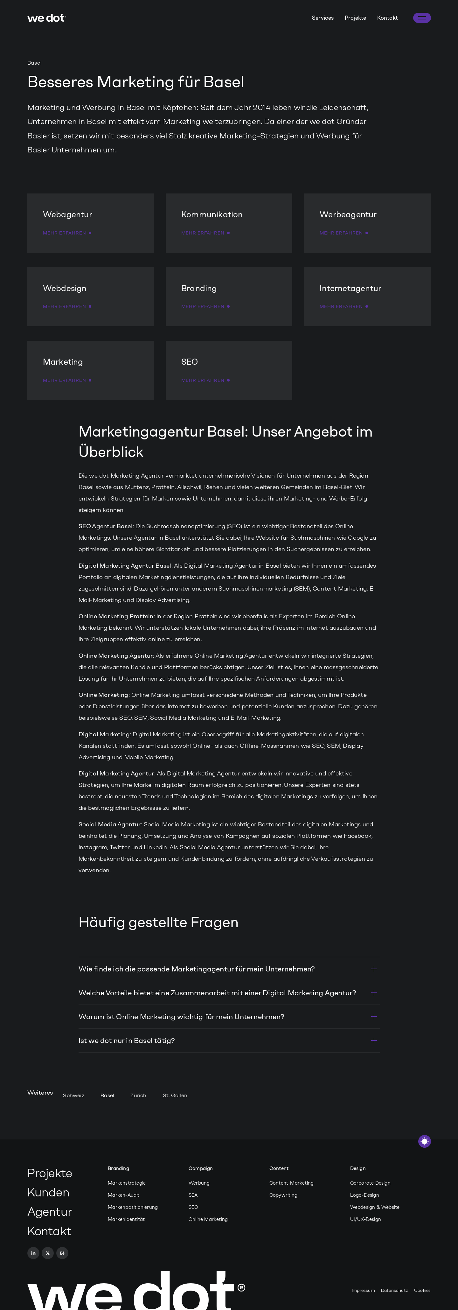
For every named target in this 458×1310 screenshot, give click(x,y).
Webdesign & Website (375, 1207)
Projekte (355, 18)
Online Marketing (208, 1219)
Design (358, 1168)
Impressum (363, 1290)
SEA (193, 1195)
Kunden (48, 1192)
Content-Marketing (291, 1183)
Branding (118, 1168)
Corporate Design (370, 1183)
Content (278, 1168)
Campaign (201, 1168)
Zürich (138, 1095)
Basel (107, 1095)
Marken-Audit (123, 1195)
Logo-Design (364, 1195)
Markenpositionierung (133, 1207)
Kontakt (387, 18)
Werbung (199, 1183)
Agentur (49, 1211)
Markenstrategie (127, 1183)
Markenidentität (126, 1219)
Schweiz (73, 1095)
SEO (193, 1207)
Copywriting (283, 1195)
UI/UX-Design (365, 1219)
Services (323, 18)
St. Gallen (175, 1095)
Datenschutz (394, 1290)
